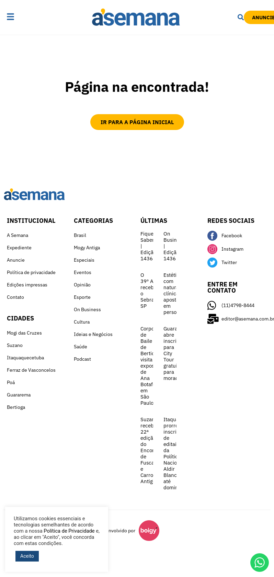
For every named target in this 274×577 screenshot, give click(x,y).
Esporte (82, 297)
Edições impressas (27, 285)
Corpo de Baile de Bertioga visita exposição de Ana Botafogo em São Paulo (152, 365)
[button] (20, 17)
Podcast (82, 359)
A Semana (17, 235)
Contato (15, 297)
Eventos (82, 272)
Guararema (19, 395)
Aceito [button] (27, 556)
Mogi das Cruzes (24, 333)
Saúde (80, 347)
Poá (11, 382)
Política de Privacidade (69, 531)
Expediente (19, 247)
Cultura (82, 322)
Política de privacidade (31, 272)
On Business (87, 309)
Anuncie (16, 260)
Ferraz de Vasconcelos (31, 370)
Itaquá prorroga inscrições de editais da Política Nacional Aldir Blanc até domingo (175, 453)
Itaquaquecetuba (25, 358)
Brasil (80, 235)
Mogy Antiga (87, 247)
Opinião (82, 285)
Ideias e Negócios (93, 334)
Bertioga (16, 407)
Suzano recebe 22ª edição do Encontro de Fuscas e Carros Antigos (151, 450)
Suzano (15, 345)
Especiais (84, 260)
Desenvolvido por (116, 530)
